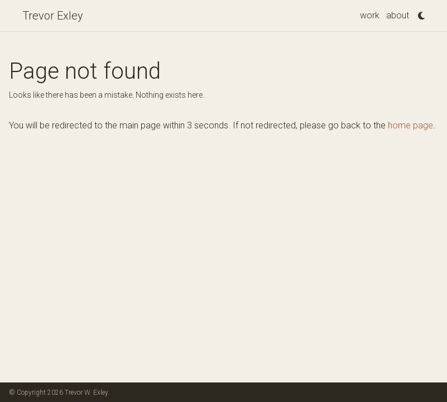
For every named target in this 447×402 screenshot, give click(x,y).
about (397, 15)
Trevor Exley (52, 15)
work (369, 15)
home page (410, 125)
